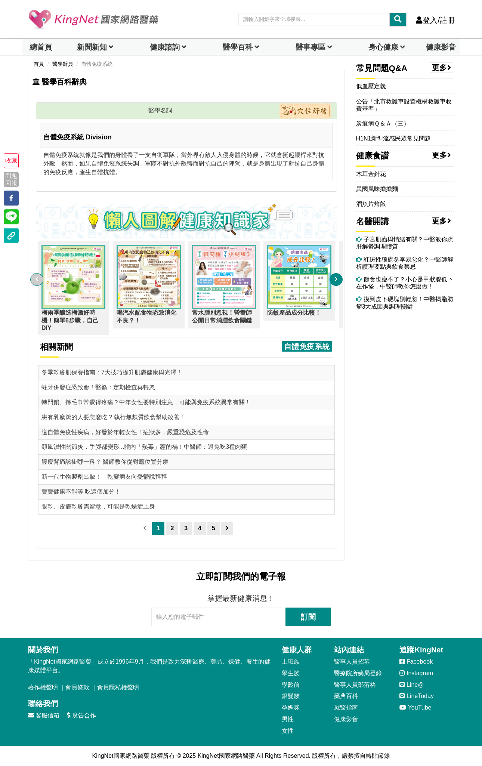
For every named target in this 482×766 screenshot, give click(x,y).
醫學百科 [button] (238, 47)
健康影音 (441, 47)
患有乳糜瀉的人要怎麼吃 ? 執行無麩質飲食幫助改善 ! (112, 417)
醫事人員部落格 (355, 685)
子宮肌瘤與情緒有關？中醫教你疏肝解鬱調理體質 (404, 243)
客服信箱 (43, 715)
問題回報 (11, 179)
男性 (288, 719)
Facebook (416, 661)
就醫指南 (346, 707)
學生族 (291, 673)
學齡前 (291, 685)
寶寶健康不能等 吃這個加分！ (81, 491)
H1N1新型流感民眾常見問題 (393, 138)
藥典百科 (346, 696)
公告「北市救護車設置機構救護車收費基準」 (404, 105)
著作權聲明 (43, 687)
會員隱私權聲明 (118, 687)
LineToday (416, 696)
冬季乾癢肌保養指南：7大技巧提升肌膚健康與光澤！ (111, 372)
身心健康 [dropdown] (383, 47)
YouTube (415, 707)
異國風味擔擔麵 (377, 189)
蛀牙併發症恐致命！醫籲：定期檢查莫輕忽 (98, 387)
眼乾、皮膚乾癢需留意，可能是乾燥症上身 (98, 506)
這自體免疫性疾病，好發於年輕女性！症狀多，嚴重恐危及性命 (125, 432)
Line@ (411, 685)
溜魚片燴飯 (371, 204)
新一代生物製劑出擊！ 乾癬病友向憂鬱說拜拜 (104, 476)
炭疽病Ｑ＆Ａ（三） (383, 123)
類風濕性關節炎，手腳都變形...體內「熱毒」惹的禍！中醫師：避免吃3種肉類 (144, 447)
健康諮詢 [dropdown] (165, 47)
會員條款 (77, 687)
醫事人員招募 (352, 661)
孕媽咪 (291, 707)
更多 (441, 68)
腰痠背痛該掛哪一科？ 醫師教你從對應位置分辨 (105, 461)
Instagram (416, 673)
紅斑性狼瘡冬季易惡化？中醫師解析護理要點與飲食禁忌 (404, 263)
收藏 (11, 160)
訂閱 (308, 617)
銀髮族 (291, 696)
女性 (288, 731)
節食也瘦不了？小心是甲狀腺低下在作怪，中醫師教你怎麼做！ (404, 283)
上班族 (291, 661)
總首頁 (41, 47)
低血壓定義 (371, 86)
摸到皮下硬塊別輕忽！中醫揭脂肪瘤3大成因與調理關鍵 (404, 302)
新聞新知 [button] (92, 47)
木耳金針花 (371, 174)
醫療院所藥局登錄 (358, 673)
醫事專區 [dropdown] (310, 47)
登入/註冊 (435, 20)
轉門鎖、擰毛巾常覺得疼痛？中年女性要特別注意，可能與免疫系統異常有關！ (146, 402)
